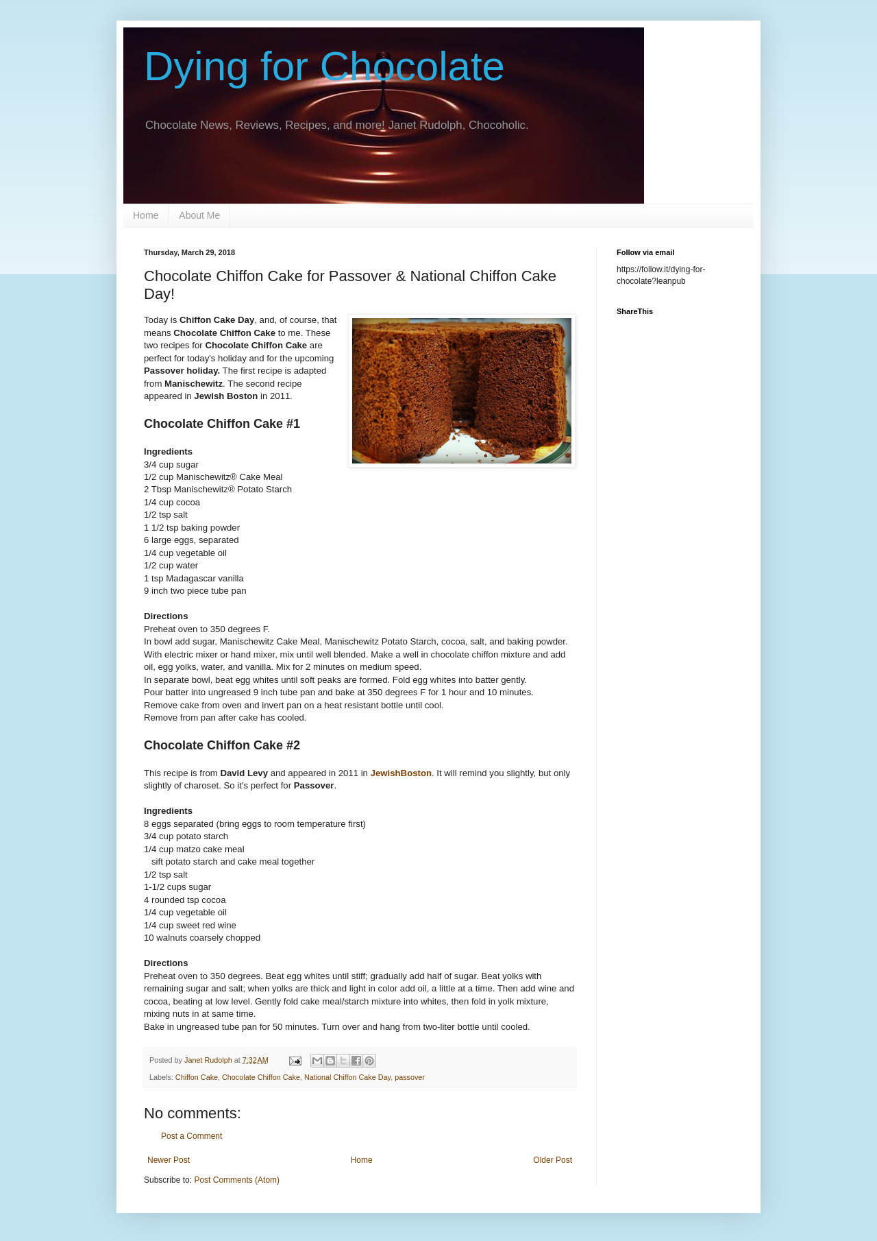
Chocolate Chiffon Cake (261, 1077)
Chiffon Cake (196, 1077)
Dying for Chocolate (324, 66)
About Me (199, 215)
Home (145, 215)
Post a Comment (191, 1136)
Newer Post (168, 1160)
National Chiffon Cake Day (347, 1077)
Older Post (552, 1160)
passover (410, 1077)
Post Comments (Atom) (237, 1180)
